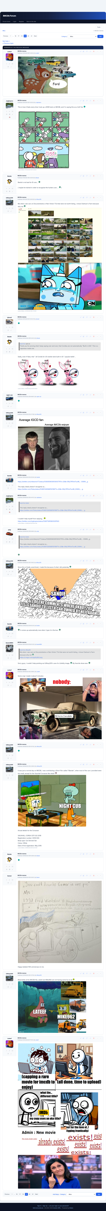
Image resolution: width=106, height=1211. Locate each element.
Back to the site (31, 21)
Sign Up (45, 1206)
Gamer (9, 876)
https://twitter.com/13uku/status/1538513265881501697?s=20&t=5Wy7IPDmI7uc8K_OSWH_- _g (50, 489)
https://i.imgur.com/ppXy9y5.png (31, 657)
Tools (99, 27)
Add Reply (56, 1194)
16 (15, 36)
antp (9, 530)
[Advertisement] (53, 6)
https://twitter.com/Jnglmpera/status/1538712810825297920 (38, 521)
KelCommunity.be (38, 1208)
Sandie (9, 475)
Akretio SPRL (57, 1208)
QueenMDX (9, 643)
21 (32, 36)
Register (21, 21)
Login (14, 21)
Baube (9, 176)
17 (19, 36)
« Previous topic (8, 43)
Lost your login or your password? (59, 1206)
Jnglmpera (9, 101)
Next (35, 36)
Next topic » (6, 41)
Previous (5, 36)
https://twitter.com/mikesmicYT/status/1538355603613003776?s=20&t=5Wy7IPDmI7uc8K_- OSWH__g (53, 481)
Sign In (39, 1206)
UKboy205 (9, 198)
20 (28, 36)
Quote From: (23, 343)
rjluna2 (9, 317)
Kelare (71, 1208)
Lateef (9, 51)
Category (64, 36)
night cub (9, 395)
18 (22, 36)
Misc (4, 30)
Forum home (6, 21)
